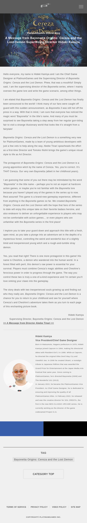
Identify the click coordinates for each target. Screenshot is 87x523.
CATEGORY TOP (43, 474)
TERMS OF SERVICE (16, 507)
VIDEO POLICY (59, 507)
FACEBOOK (22, 428)
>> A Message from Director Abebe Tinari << (28, 323)
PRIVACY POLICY (39, 507)
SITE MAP (76, 507)
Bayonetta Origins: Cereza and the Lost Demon (43, 459)
